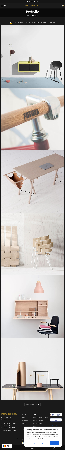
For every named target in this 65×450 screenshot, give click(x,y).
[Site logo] (32, 5)
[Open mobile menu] (4, 6)
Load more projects (32, 404)
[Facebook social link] (27, 1)
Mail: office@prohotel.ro (9, 430)
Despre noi (25, 420)
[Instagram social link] (32, 1)
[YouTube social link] (34, 1)
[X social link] (30, 1)
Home (29, 15)
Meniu (24, 414)
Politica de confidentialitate (40, 417)
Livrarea (35, 426)
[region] (43, 437)
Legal (35, 414)
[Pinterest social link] (37, 1)
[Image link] (9, 414)
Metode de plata (37, 423)
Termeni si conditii (38, 420)
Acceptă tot (54, 443)
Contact (24, 423)
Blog (23, 426)
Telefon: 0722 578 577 (9, 427)
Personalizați (31, 443)
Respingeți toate (43, 443)
